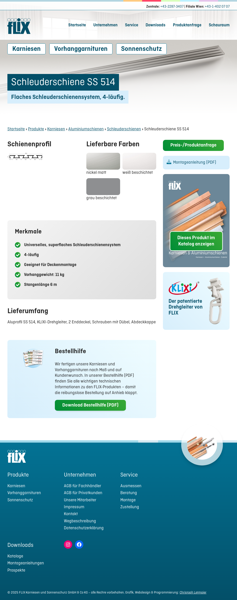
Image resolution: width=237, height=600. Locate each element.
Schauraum (219, 25)
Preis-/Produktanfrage (193, 146)
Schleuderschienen (124, 129)
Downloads (155, 25)
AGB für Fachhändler (82, 486)
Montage (128, 500)
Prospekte (16, 570)
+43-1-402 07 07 (217, 6)
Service (131, 25)
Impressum (74, 507)
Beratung (128, 493)
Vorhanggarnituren (81, 49)
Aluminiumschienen (86, 129)
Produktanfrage (187, 25)
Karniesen (26, 49)
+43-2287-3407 (172, 6)
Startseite (77, 25)
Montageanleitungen (25, 563)
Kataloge (15, 556)
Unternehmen (105, 25)
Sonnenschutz (141, 49)
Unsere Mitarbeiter (80, 500)
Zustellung (129, 507)
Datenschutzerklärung (84, 528)
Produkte (36, 129)
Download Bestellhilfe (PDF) (90, 405)
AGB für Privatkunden (83, 493)
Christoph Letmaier (193, 593)
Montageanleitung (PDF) (194, 163)
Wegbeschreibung (80, 521)
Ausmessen (130, 486)
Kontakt (71, 514)
